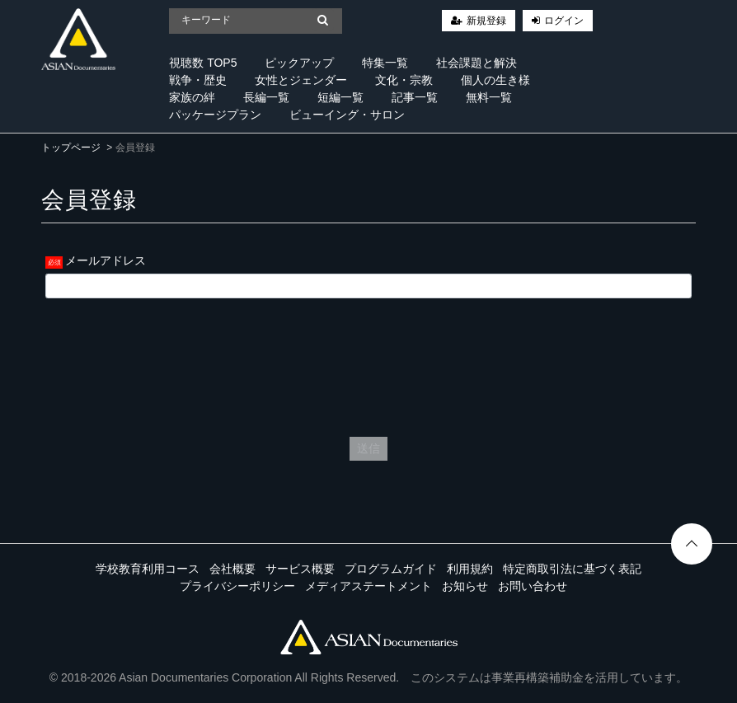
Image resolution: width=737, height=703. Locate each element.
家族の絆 (192, 97)
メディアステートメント (368, 586)
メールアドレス (105, 260)
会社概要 (232, 568)
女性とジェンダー (301, 80)
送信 (368, 448)
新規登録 (486, 20)
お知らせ (465, 586)
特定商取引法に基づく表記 (572, 568)
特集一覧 (385, 62)
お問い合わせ (532, 586)
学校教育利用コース (148, 568)
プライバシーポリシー (237, 586)
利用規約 (470, 568)
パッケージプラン (215, 114)
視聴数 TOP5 (203, 62)
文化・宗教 (404, 80)
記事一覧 (415, 97)
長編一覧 (266, 97)
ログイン (564, 20)
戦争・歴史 (198, 80)
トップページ (71, 147)
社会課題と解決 (476, 62)
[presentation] (368, 363)
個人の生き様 (495, 80)
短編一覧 (340, 97)
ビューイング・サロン (347, 114)
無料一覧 (489, 97)
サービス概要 (300, 568)
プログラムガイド (391, 568)
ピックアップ (299, 62)
